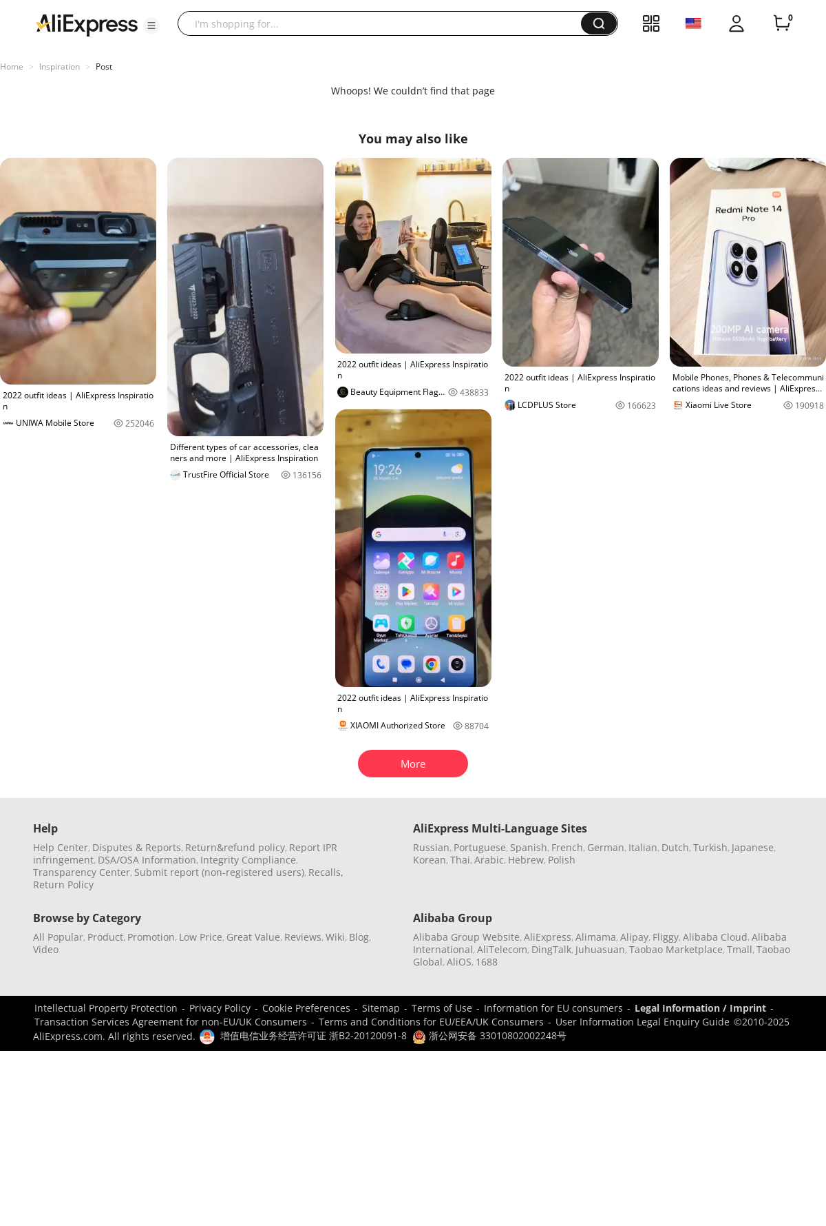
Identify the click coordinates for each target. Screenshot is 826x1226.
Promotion (151, 936)
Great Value (253, 936)
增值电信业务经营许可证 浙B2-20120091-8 (313, 1035)
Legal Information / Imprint (700, 1007)
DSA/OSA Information (147, 859)
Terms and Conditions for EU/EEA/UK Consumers (431, 1021)
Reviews (302, 936)
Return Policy (63, 884)
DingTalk (551, 949)
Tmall (739, 949)
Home (11, 66)
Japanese (753, 847)
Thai (460, 859)
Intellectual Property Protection (106, 1007)
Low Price (200, 936)
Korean (429, 859)
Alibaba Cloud (715, 936)
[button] (151, 25)
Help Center (60, 847)
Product (105, 936)
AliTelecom (502, 949)
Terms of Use (442, 1007)
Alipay (634, 936)
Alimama (595, 936)
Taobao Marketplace (676, 949)
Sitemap (381, 1007)
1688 (487, 961)
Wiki (335, 936)
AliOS (459, 961)
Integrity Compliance (248, 859)
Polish (561, 859)
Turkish (710, 847)
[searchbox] (384, 23)
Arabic (489, 859)
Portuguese (480, 847)
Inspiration (59, 66)
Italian (642, 847)
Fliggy (666, 936)
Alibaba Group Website (466, 936)
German (605, 847)
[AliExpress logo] (86, 24)
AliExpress (547, 936)
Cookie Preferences (306, 1007)
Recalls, (325, 872)
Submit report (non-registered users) (219, 872)
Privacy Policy (220, 1007)
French (567, 847)
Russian (431, 847)
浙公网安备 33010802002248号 (489, 1035)
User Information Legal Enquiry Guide (642, 1021)
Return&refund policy (235, 847)
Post (104, 66)
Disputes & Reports (136, 847)
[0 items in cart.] (782, 23)
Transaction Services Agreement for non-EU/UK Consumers (170, 1021)
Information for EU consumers (553, 1007)
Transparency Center (81, 872)
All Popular (58, 936)
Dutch (675, 847)
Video (46, 949)
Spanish (528, 847)
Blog (359, 936)
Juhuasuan (600, 949)
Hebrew (526, 859)
